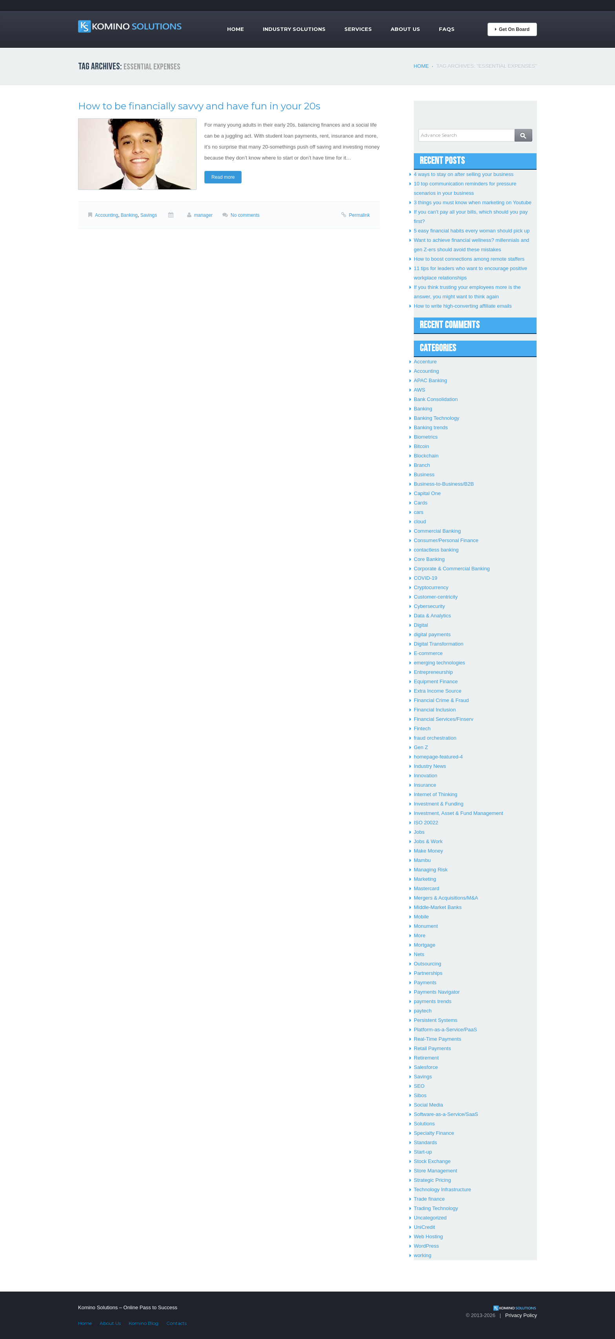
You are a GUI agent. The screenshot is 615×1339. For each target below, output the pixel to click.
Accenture (425, 362)
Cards (421, 503)
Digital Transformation (438, 644)
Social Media (428, 1105)
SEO (419, 1086)
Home (235, 29)
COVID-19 (425, 578)
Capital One (427, 493)
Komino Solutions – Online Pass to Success (127, 1307)
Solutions (424, 1124)
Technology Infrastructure (442, 1189)
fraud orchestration (435, 738)
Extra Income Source (437, 691)
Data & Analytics (432, 616)
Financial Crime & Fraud (441, 700)
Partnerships (428, 973)
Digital (421, 625)
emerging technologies (439, 663)
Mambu (422, 860)
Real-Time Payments (437, 1039)
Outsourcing (427, 964)
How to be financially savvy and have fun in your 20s (199, 106)
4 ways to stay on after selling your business (463, 174)
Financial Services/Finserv (443, 719)
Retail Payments (432, 1048)
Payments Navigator (437, 992)
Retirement (426, 1058)
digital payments (432, 634)
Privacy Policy (521, 1315)
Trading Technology (436, 1208)
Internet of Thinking (435, 794)
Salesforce (426, 1067)
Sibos (420, 1095)
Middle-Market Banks (438, 907)
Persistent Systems (435, 1020)
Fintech (422, 728)
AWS (419, 390)
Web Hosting (428, 1236)
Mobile (421, 917)
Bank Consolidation (436, 399)
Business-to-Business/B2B (444, 484)
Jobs (419, 832)
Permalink (359, 215)
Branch (422, 465)
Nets (419, 954)
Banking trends (431, 427)
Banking (129, 215)
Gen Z (421, 747)
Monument (426, 926)
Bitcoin (421, 446)
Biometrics (426, 437)
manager (203, 215)
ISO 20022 (426, 823)
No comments (245, 215)
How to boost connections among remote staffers (469, 259)
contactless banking (436, 550)
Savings (148, 215)
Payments (425, 982)
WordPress (426, 1246)
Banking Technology (436, 418)
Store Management (435, 1171)
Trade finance (429, 1199)
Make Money (428, 851)
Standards (425, 1142)
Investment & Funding (438, 804)
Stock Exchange (432, 1161)
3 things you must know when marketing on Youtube (472, 202)
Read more (223, 177)
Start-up (423, 1152)
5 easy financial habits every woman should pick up (472, 231)
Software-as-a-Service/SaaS (446, 1114)
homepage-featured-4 (438, 757)
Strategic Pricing (432, 1180)
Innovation (425, 775)
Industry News (430, 766)
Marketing (425, 879)
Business (424, 474)
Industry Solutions (294, 29)
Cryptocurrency (431, 587)
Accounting (106, 215)
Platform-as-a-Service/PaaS (445, 1029)
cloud (420, 521)
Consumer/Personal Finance (446, 540)
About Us (405, 29)
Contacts (176, 1323)
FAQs (447, 29)
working (422, 1255)
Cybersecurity (429, 606)
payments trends (432, 1001)
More (420, 935)
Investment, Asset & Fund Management (458, 813)
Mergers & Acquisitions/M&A (446, 898)
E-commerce (428, 653)
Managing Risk (431, 870)
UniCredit (424, 1227)
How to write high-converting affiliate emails (463, 306)
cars (419, 512)
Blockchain (426, 456)
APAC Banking (430, 380)
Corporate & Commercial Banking (452, 569)
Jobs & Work (428, 841)
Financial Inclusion (435, 710)
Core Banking (429, 559)
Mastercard (426, 888)
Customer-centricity (436, 597)
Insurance (425, 785)
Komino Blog (143, 1323)
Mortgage (424, 945)
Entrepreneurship (433, 672)
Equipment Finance (436, 681)
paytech (423, 1011)
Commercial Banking (437, 531)
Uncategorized (430, 1218)
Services (358, 29)
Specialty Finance (434, 1133)
